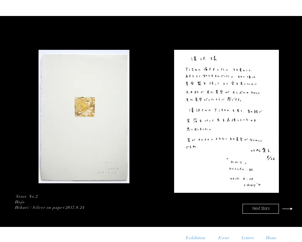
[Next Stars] (261, 209)
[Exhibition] (196, 238)
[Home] (271, 238)
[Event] (223, 238)
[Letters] (247, 238)
